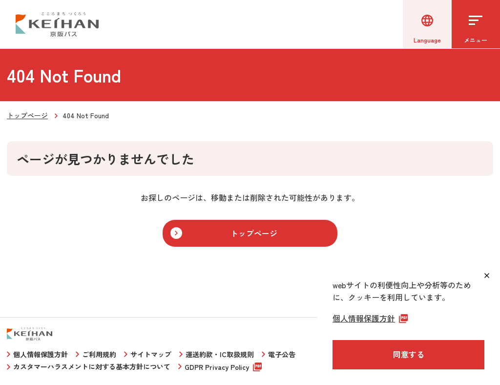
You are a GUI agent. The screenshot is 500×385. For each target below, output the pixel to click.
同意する (408, 354)
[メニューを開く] (475, 24)
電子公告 (281, 354)
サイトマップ (150, 354)
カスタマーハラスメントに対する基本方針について (91, 366)
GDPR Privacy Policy (217, 367)
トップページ (27, 115)
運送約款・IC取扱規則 (220, 354)
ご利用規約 (99, 354)
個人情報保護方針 (40, 354)
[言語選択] (426, 24)
